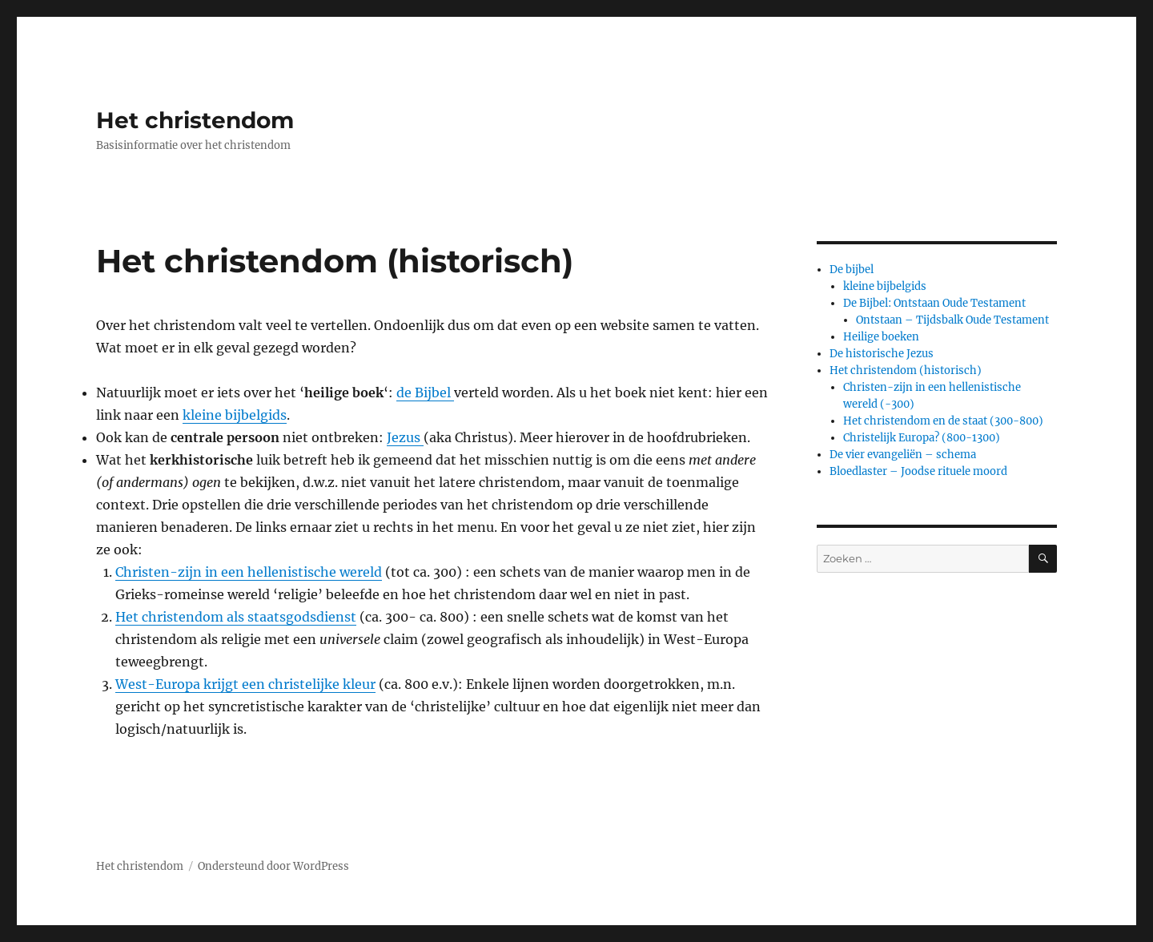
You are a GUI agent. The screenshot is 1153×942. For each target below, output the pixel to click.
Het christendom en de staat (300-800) (943, 421)
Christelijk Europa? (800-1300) (921, 438)
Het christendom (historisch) (906, 370)
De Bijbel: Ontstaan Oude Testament (934, 303)
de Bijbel (425, 392)
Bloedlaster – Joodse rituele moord (918, 471)
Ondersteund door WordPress (273, 866)
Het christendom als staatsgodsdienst (235, 617)
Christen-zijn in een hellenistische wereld (248, 572)
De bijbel (852, 269)
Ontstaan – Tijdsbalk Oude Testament (952, 320)
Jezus (405, 437)
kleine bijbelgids (235, 415)
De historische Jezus (882, 353)
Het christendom (195, 120)
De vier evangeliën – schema (903, 454)
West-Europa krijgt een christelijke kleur (245, 684)
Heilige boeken (881, 337)
